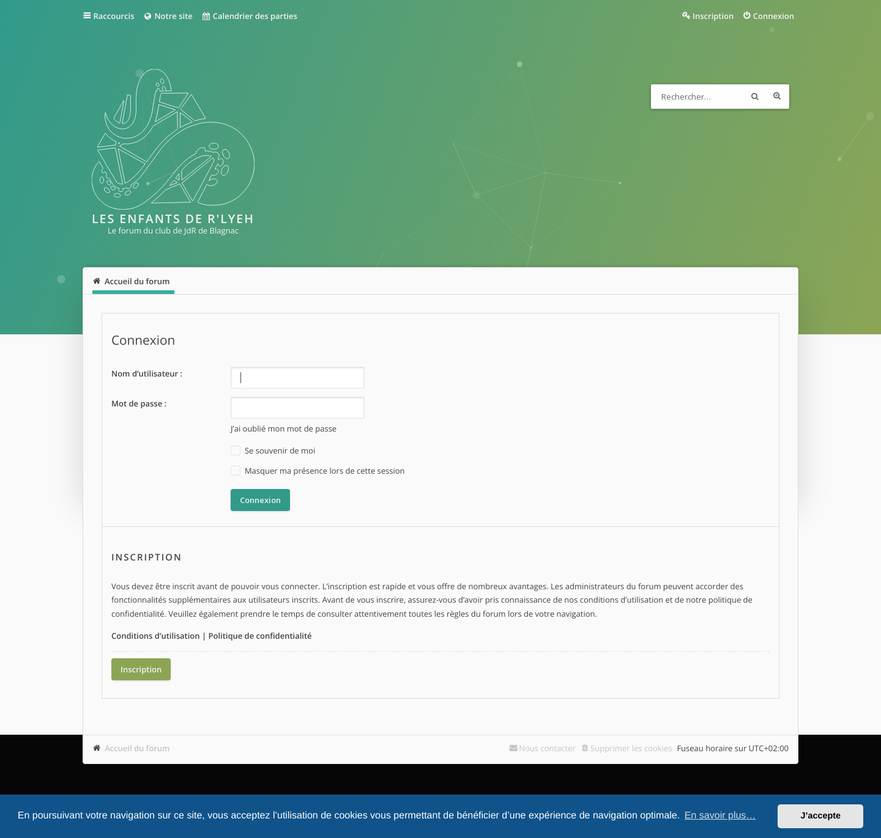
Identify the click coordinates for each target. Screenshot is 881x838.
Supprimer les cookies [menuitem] (631, 748)
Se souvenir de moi (273, 451)
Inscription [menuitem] (713, 15)
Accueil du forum (137, 748)
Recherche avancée (777, 97)
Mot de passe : (138, 403)
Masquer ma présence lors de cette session (318, 471)
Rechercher (755, 97)
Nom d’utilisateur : (146, 373)
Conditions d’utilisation (155, 635)
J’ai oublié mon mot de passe (283, 428)
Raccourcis (114, 15)
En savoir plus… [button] (720, 815)
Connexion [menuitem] (773, 15)
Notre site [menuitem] (167, 15)
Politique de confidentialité (259, 635)
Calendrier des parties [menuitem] (249, 15)
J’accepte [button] (820, 816)
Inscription (141, 669)
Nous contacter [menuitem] (547, 748)
